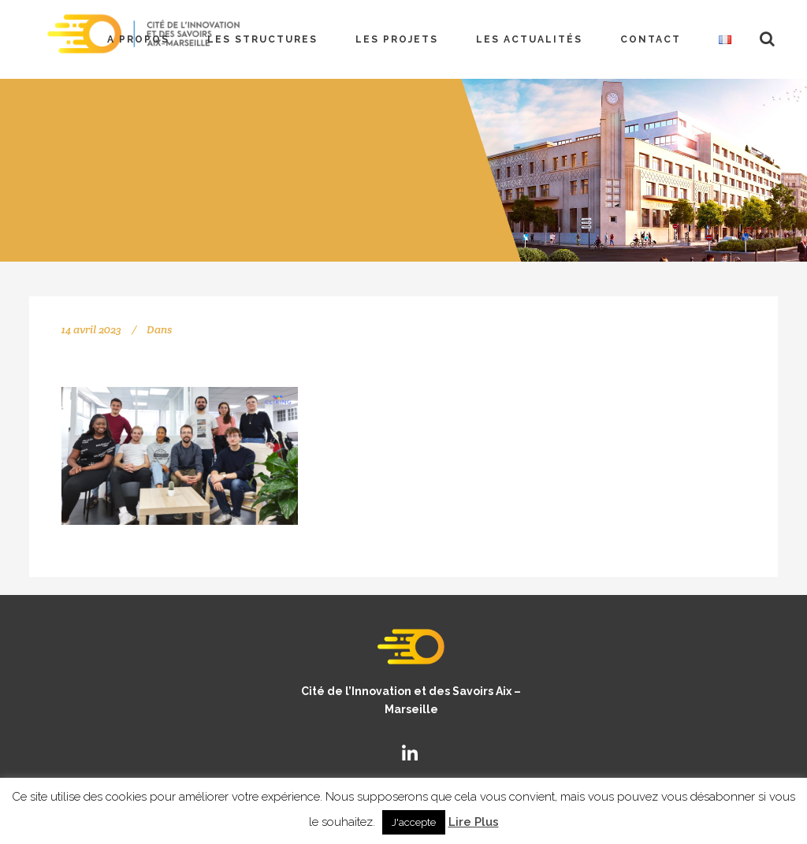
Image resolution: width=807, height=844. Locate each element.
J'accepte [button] (414, 822)
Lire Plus (473, 822)
